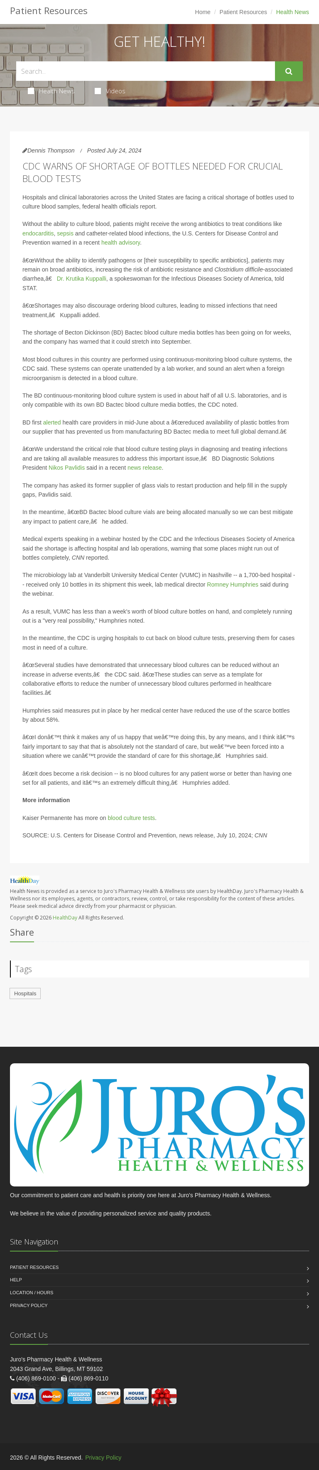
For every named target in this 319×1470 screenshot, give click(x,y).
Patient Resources (243, 12)
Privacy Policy (29, 1305)
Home (203, 12)
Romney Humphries (232, 584)
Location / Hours (31, 1292)
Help (16, 1279)
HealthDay (65, 917)
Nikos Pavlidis (67, 467)
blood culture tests (131, 818)
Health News (51, 91)
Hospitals (25, 993)
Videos (110, 91)
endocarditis (38, 233)
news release (145, 467)
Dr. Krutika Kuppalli (81, 278)
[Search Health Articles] (145, 71)
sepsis (65, 233)
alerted (52, 422)
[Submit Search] (289, 71)
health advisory (120, 242)
